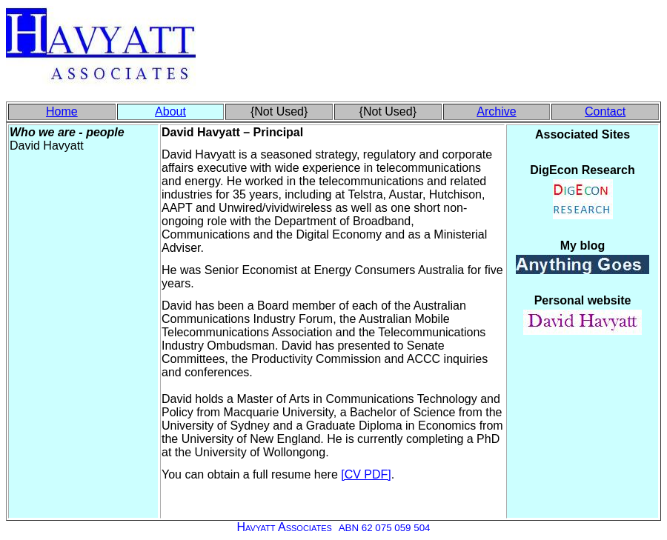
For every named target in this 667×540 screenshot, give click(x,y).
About (170, 111)
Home (62, 111)
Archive (496, 111)
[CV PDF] (366, 474)
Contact (605, 111)
